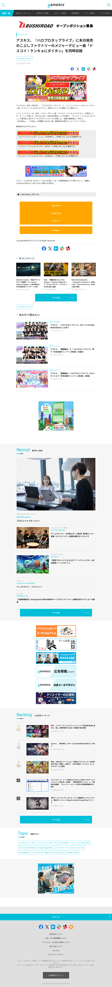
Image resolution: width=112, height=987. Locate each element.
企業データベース (23, 13)
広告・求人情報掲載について (56, 938)
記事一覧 (6, 13)
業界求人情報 (42, 13)
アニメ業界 (89, 13)
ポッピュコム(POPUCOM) (27, 848)
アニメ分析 (105, 13)
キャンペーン (22, 34)
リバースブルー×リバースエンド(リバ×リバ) (69, 848)
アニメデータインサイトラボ (47, 843)
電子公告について (56, 946)
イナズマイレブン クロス (27, 843)
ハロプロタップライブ (24, 59)
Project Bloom (24, 853)
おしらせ (56, 950)
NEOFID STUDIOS (73, 853)
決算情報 (75, 13)
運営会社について (56, 934)
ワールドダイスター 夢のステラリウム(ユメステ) (48, 853)
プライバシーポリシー (56, 954)
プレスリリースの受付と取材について (56, 942)
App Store (56, 205)
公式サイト (56, 220)
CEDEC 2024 (85, 843)
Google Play (56, 213)
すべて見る (56, 297)
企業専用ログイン (56, 975)
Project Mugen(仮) (45, 848)
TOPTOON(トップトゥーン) (69, 843)
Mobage (55, 230)
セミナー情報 (60, 13)
